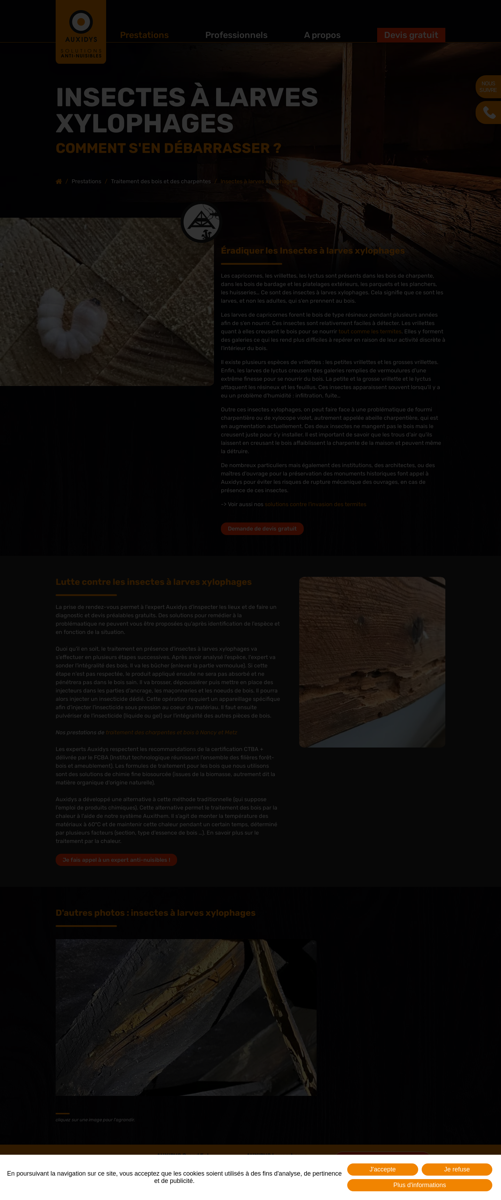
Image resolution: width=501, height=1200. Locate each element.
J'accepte (382, 1169)
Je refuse (457, 1169)
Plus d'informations (419, 1185)
